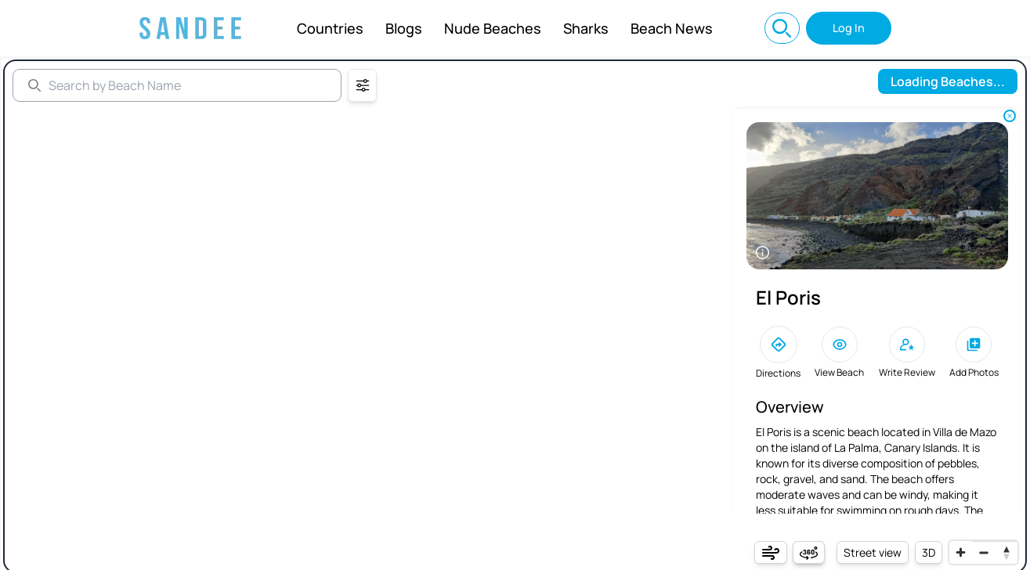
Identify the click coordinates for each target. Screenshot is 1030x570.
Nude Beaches (492, 28)
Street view (873, 552)
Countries (330, 28)
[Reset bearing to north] (1006, 552)
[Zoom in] (960, 552)
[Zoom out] (983, 552)
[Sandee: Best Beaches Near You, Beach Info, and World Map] (190, 28)
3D (928, 552)
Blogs (403, 28)
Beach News (672, 28)
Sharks (586, 28)
